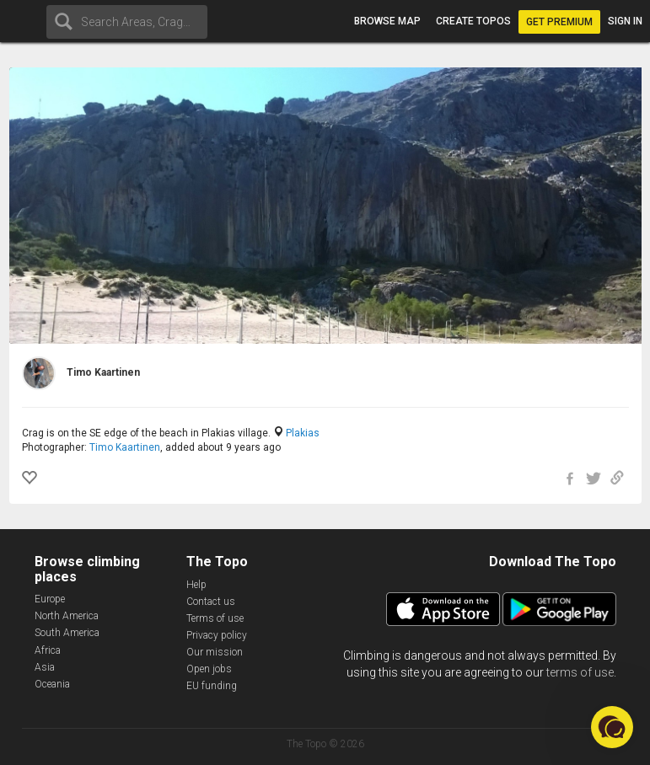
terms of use (580, 672)
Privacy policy (216, 635)
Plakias (303, 433)
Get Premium (559, 22)
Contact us (210, 601)
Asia (45, 667)
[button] (612, 727)
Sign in (625, 21)
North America (67, 616)
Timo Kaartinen (124, 447)
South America (67, 633)
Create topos (473, 21)
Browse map (387, 21)
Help (196, 585)
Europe (50, 599)
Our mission (214, 652)
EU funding (211, 686)
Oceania (52, 684)
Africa (48, 650)
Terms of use (215, 618)
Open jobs (209, 669)
